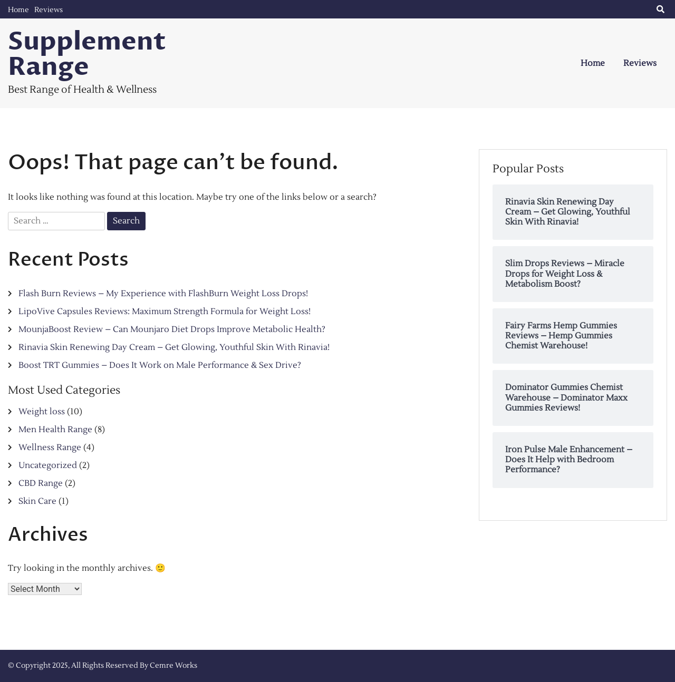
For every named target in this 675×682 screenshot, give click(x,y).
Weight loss (41, 411)
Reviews (48, 10)
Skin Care (37, 501)
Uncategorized (47, 465)
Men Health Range (55, 429)
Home (18, 10)
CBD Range (40, 483)
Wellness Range (49, 447)
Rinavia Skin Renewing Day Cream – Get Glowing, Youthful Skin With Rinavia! (174, 347)
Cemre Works (173, 665)
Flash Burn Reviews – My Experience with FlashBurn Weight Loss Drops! (163, 293)
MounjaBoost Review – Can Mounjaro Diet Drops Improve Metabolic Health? (171, 329)
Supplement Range (87, 54)
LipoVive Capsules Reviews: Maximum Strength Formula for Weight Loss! (164, 311)
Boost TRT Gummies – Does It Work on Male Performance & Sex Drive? (159, 365)
